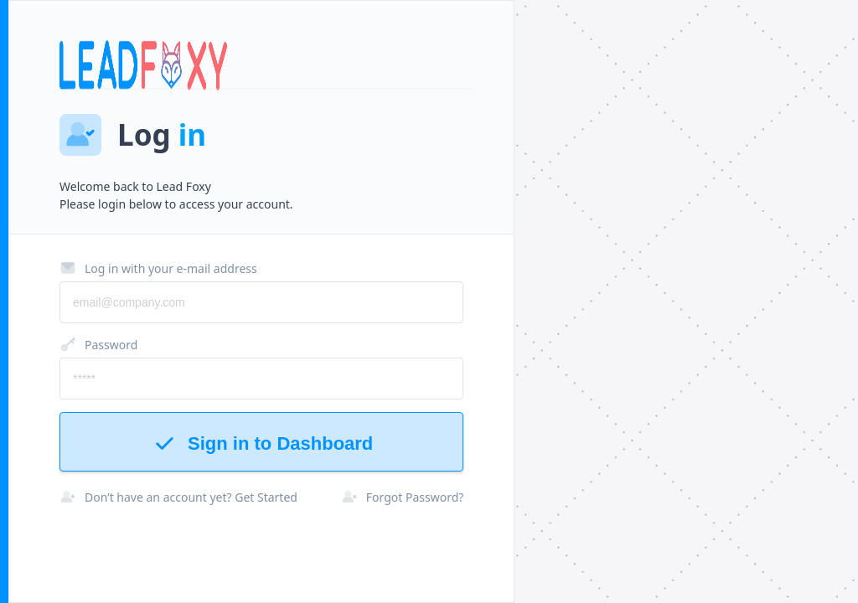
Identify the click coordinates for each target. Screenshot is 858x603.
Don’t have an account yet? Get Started (178, 496)
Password (98, 344)
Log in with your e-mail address (158, 268)
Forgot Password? (402, 496)
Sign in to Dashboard (261, 443)
